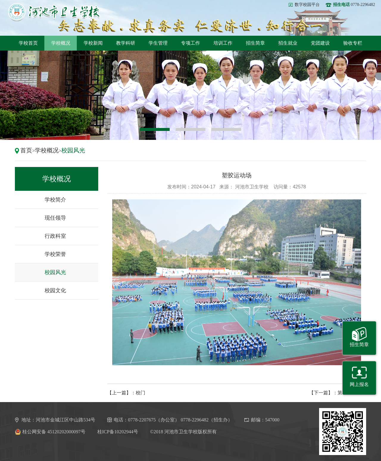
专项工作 (190, 43)
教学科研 (125, 43)
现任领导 (55, 218)
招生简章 (255, 43)
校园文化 (55, 290)
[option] (190, 95)
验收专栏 (352, 43)
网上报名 (359, 384)
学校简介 (55, 200)
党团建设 (320, 43)
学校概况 (60, 43)
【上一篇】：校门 (126, 392)
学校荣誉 (55, 254)
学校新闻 (93, 43)
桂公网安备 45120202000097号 (50, 432)
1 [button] (155, 129)
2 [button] (190, 129)
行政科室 (55, 236)
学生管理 (158, 43)
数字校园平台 (307, 4)
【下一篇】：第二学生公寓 (337, 392)
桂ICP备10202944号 (117, 431)
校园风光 (73, 150)
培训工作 (222, 43)
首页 (26, 150)
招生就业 (287, 43)
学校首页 (28, 43)
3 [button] (226, 129)
